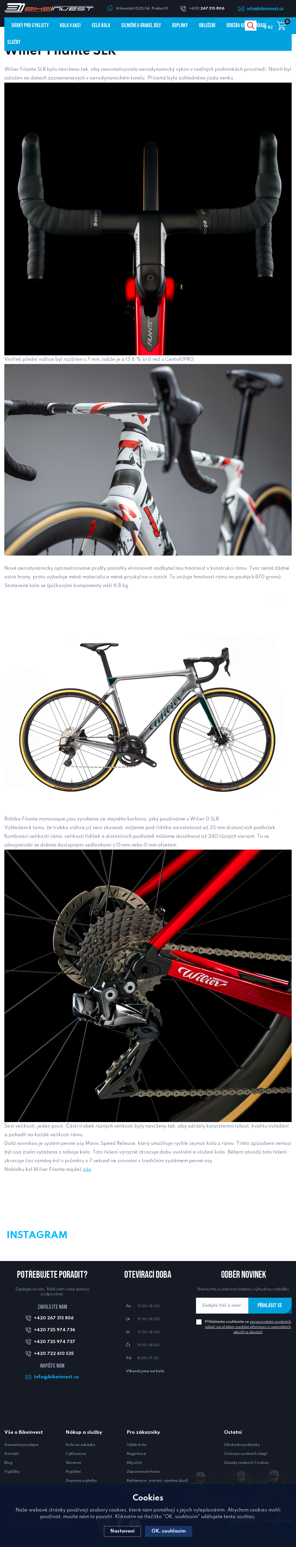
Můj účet (134, 1463)
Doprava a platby (81, 1481)
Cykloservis (76, 1454)
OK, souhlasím (168, 1531)
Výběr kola (136, 1445)
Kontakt (11, 1454)
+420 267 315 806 (54, 1318)
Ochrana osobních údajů (245, 1454)
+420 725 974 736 (54, 1330)
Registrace (136, 1454)
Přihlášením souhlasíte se (248, 1327)
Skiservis (73, 1463)
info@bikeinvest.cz (265, 8)
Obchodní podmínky (242, 1445)
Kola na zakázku (80, 1445)
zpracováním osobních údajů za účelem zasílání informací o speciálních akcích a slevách (248, 1327)
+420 (209, 8)
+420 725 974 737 (54, 1342)
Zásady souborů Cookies (246, 1463)
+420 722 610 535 (54, 1354)
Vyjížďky (12, 1472)
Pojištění (73, 1472)
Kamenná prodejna (21, 1445)
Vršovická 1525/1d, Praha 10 (142, 8)
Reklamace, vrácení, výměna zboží (157, 1481)
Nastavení (122, 1531)
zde (87, 1169)
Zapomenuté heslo (143, 1472)
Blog (8, 1463)
